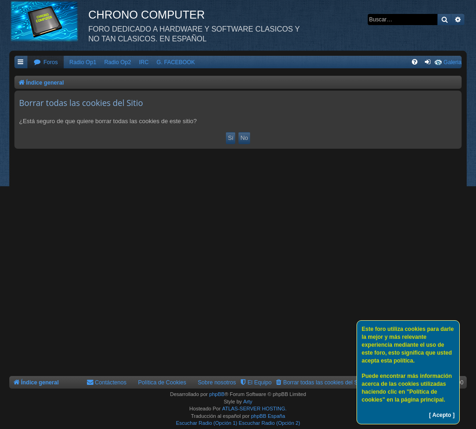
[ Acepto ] (442, 415)
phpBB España (268, 416)
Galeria (452, 62)
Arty (247, 401)
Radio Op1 (82, 62)
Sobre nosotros (217, 382)
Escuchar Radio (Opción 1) (206, 423)
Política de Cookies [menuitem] (162, 382)
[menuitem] (45, 62)
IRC (144, 62)
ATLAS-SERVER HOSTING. (254, 408)
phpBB (217, 394)
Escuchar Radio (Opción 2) (269, 423)
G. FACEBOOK (176, 62)
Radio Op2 (117, 62)
